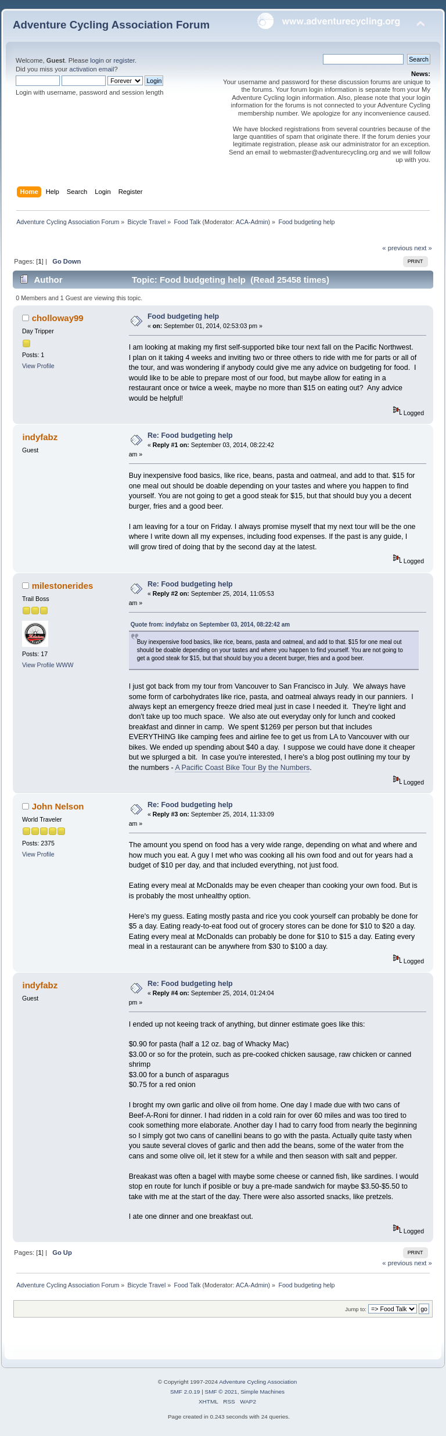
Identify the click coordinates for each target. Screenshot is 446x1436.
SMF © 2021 (221, 1391)
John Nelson (58, 806)
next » (423, 247)
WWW (65, 664)
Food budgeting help (183, 316)
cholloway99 (58, 318)
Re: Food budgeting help (190, 435)
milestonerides (62, 586)
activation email (91, 69)
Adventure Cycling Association (258, 1382)
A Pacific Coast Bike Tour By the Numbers (242, 768)
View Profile (38, 365)
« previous (397, 247)
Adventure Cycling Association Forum (111, 25)
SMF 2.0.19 (185, 1391)
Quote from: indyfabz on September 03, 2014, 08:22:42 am (210, 624)
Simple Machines (262, 1391)
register (124, 60)
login (97, 60)
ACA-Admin (252, 221)
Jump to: (355, 1309)
